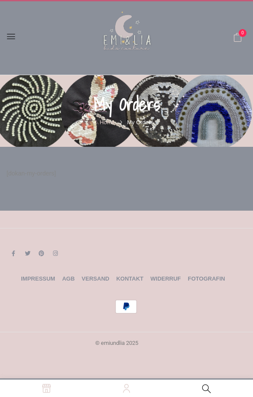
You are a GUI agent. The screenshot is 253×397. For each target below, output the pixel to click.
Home (107, 122)
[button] (237, 37)
